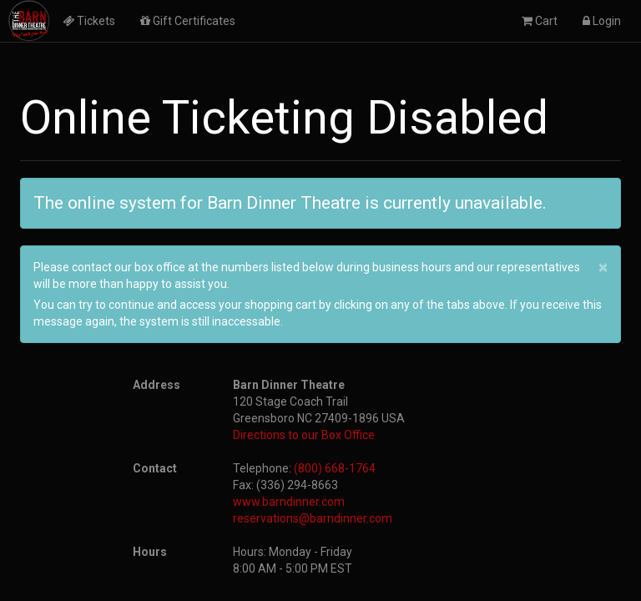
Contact (155, 468)
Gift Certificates (187, 21)
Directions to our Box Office (304, 435)
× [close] (603, 267)
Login (602, 21)
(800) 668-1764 (335, 468)
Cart (540, 21)
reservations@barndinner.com (312, 518)
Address (156, 384)
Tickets (89, 21)
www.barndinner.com (289, 501)
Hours (150, 551)
